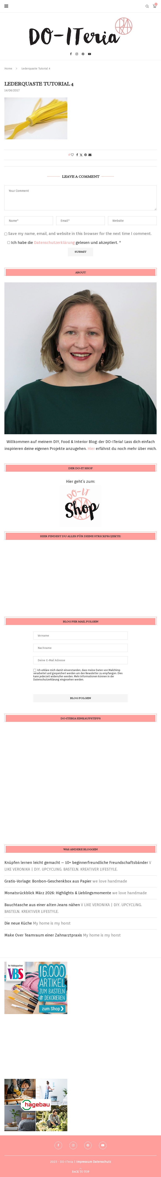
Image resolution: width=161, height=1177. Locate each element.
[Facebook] (71, 54)
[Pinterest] (83, 54)
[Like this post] (72, 154)
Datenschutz (102, 1161)
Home (8, 68)
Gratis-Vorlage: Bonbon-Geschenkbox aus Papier (47, 881)
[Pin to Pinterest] (85, 154)
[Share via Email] (89, 154)
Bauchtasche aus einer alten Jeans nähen (42, 905)
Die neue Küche (18, 923)
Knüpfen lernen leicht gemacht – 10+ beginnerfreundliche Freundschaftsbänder (76, 862)
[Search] (147, 6)
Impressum (84, 1161)
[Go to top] (80, 1171)
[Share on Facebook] (77, 154)
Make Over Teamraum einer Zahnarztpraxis (43, 935)
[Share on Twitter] (81, 155)
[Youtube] (89, 54)
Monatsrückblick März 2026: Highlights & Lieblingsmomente (57, 893)
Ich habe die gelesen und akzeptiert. (64, 242)
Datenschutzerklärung (55, 242)
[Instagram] (76, 54)
